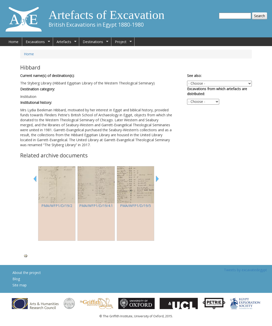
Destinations (93, 41)
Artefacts (64, 41)
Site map (19, 285)
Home (13, 41)
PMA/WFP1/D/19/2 (56, 205)
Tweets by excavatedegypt (245, 269)
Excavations (36, 41)
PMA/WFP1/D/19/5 (135, 205)
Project (121, 41)
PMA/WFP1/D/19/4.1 (96, 205)
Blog (16, 278)
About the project (26, 272)
